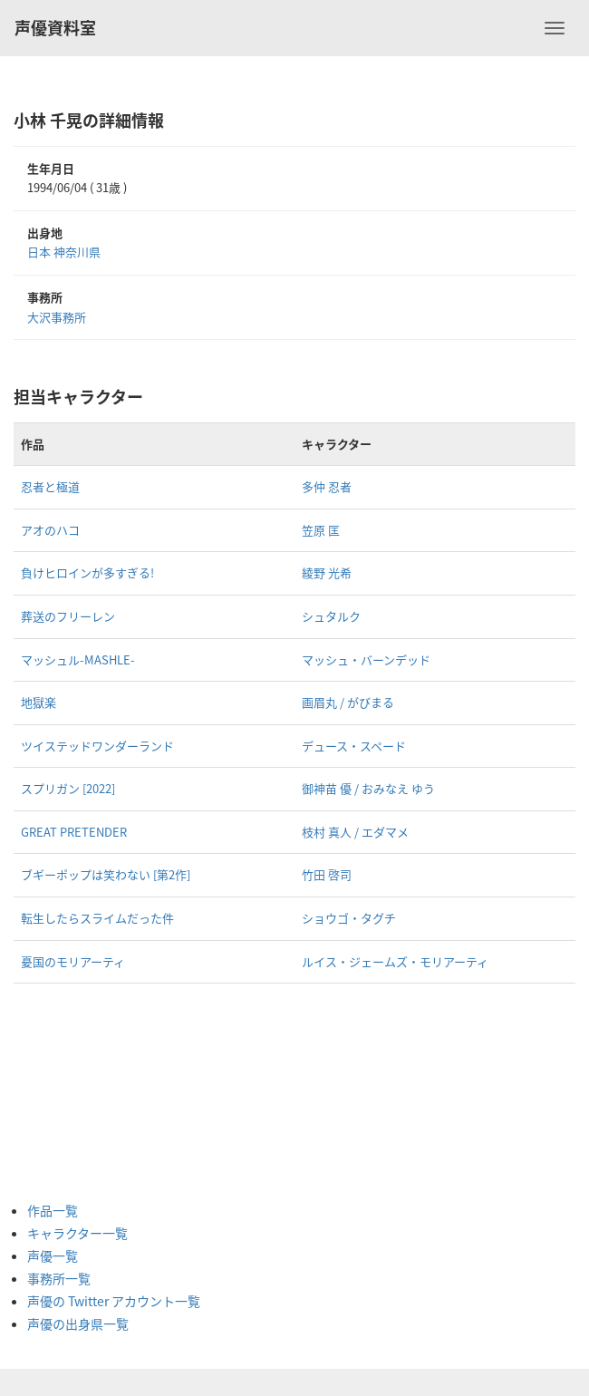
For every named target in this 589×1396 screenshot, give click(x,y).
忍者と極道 (50, 486)
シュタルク (331, 616)
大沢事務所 (56, 316)
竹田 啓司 (327, 874)
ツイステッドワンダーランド (97, 745)
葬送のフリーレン (68, 616)
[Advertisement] (99, 1092)
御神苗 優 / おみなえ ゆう (368, 788)
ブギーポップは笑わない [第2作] (105, 874)
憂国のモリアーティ (73, 961)
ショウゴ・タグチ (349, 917)
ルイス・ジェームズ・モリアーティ (395, 961)
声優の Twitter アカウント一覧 (113, 1301)
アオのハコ (50, 529)
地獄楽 (38, 702)
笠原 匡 (321, 529)
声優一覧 (52, 1255)
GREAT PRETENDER (74, 831)
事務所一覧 (59, 1278)
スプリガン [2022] (68, 788)
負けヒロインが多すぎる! (87, 572)
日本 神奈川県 (64, 251)
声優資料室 (55, 27)
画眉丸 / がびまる (348, 702)
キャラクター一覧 (77, 1233)
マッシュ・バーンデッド (366, 659)
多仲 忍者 (327, 486)
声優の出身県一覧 (78, 1323)
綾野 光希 (327, 572)
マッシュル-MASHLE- (78, 659)
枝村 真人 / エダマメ (355, 831)
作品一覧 (52, 1210)
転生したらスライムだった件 (97, 917)
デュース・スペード (354, 745)
